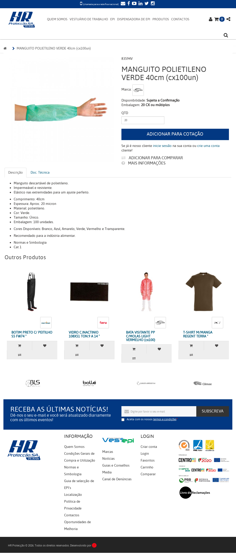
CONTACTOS (180, 19)
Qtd (124, 113)
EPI (112, 19)
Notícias (108, 458)
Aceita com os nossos (151, 419)
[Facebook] (128, 4)
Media (107, 472)
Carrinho (147, 467)
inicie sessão (162, 145)
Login (145, 453)
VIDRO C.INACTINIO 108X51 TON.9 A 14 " (84, 334)
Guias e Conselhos (115, 465)
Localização (73, 494)
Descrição (15, 172)
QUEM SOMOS (57, 19)
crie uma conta (208, 145)
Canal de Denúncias (116, 479)
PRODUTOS (160, 19)
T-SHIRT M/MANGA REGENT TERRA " (197, 334)
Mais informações (143, 163)
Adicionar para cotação (175, 134)
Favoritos (148, 460)
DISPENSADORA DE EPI (133, 19)
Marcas (107, 451)
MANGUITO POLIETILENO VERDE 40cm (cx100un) (54, 48)
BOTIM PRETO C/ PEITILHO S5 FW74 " (31, 334)
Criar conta (149, 446)
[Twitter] (146, 4)
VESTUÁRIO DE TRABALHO (89, 19)
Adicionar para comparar (152, 158)
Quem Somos (74, 446)
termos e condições (164, 419)
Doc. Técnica (40, 172)
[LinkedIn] (139, 4)
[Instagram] (152, 4)
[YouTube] (133, 4)
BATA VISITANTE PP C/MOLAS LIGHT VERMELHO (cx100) (140, 336)
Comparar (148, 474)
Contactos (71, 515)
